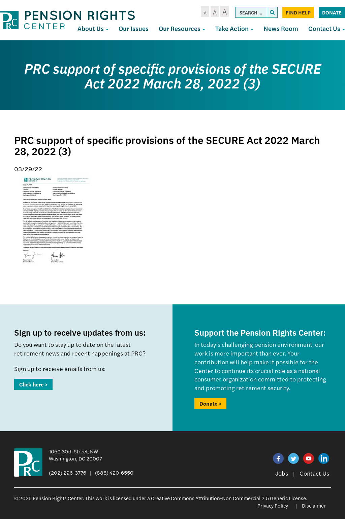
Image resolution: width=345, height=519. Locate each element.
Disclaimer (314, 505)
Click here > (33, 384)
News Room (280, 28)
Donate (332, 12)
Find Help (298, 12)
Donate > (210, 403)
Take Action (234, 28)
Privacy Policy (272, 505)
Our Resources (182, 28)
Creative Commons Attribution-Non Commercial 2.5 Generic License (228, 498)
